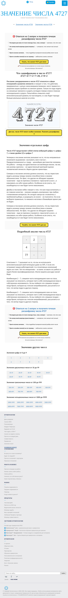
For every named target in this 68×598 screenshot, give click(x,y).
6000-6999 (11, 406)
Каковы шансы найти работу (12, 471)
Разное (6, 565)
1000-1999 (11, 402)
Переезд (6, 492)
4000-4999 (38, 402)
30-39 (29, 373)
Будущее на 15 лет (9, 429)
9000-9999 (38, 406)
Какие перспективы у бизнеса (12, 479)
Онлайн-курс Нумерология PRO (13, 525)
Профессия (7, 441)
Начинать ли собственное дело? (13, 476)
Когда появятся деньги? (11, 494)
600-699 (11, 392)
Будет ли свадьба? (9, 456)
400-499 (38, 387)
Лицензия (7, 560)
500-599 (47, 387)
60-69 (11, 377)
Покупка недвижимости (10, 487)
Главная (23, 17)
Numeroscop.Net (10, 447)
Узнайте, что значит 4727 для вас (34, 225)
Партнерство (8, 551)
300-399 (29, 387)
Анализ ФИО (8, 422)
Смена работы (8, 474)
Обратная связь (8, 546)
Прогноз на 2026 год (10, 505)
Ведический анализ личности (12, 507)
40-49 (38, 373)
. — (33, 53)
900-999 (38, 392)
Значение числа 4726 (24, 24)
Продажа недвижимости (11, 489)
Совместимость (8, 439)
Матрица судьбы (9, 510)
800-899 (29, 392)
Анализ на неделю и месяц (12, 434)
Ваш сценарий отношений (11, 512)
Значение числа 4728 (43, 24)
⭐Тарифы (50, 2)
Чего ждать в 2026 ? (10, 431)
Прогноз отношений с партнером (13, 458)
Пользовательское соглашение (13, 555)
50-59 (48, 373)
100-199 (11, 387)
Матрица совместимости (11, 517)
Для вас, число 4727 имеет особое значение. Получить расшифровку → (34, 133)
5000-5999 (48, 402)
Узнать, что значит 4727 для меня (34, 62)
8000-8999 (29, 406)
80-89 (29, 377)
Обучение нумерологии (11, 553)
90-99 (38, 377)
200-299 (20, 387)
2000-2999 (20, 402)
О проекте (7, 543)
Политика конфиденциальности (13, 558)
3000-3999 (29, 402)
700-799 (20, 392)
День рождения (8, 419)
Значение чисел (30, 17)
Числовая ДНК (8, 502)
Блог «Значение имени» (11, 563)
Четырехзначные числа (41, 17)
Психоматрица (8, 424)
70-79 (20, 377)
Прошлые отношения (10, 461)
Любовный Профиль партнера (13, 515)
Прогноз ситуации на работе (12, 469)
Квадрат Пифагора (9, 426)
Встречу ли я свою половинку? (13, 453)
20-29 (20, 373)
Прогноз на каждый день (11, 436)
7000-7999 (20, 406)
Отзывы (6, 548)
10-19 (11, 373)
